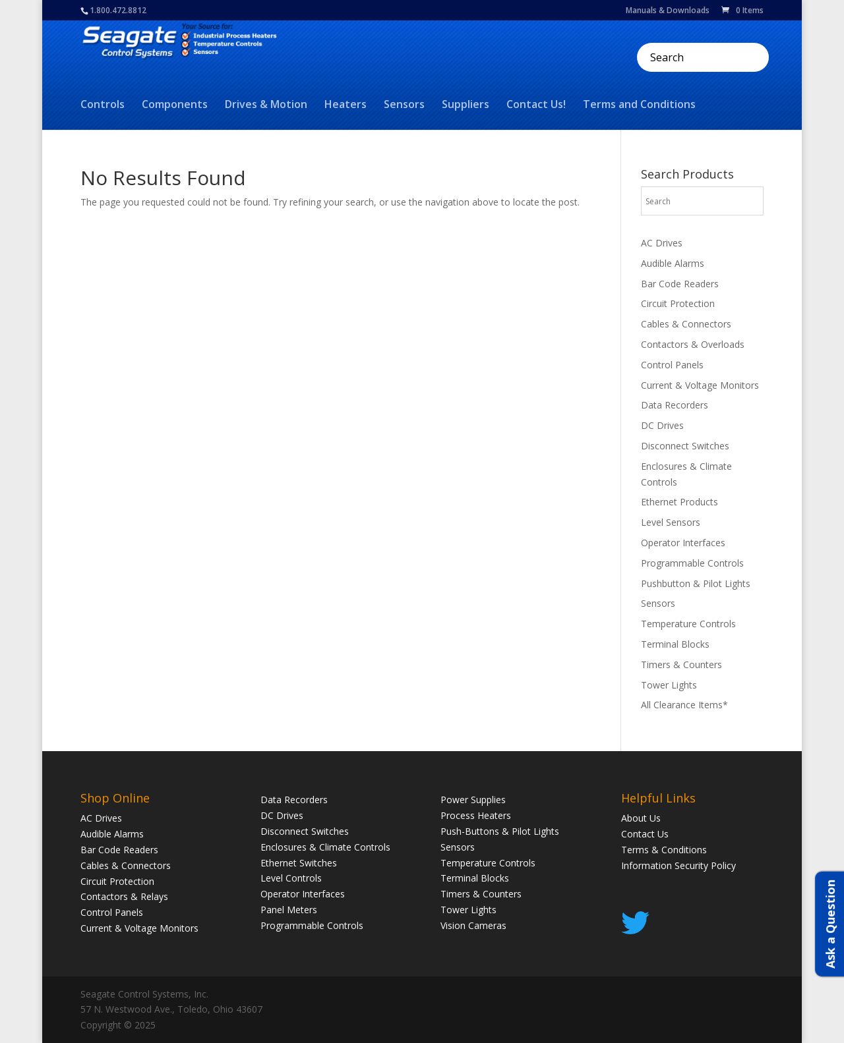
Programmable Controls (692, 563)
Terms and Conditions (639, 105)
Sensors (404, 105)
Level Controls (291, 878)
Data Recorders (674, 405)
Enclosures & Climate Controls (325, 847)
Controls (102, 105)
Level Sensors (670, 522)
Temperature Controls (688, 623)
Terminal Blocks (675, 644)
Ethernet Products (679, 501)
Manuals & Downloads (667, 11)
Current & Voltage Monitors (700, 385)
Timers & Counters (681, 664)
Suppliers (465, 105)
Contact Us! (536, 105)
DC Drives (662, 425)
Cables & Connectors (686, 324)
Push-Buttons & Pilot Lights (499, 831)
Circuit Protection (678, 303)
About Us (641, 818)
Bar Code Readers (680, 283)
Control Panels (672, 364)
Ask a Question (830, 924)
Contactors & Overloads (692, 344)
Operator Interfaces (683, 542)
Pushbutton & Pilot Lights (695, 583)
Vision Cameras (473, 925)
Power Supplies (473, 799)
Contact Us (645, 834)
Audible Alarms (672, 263)
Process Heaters (475, 815)
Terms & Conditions (664, 849)
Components (175, 105)
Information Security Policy (678, 865)
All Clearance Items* (684, 704)
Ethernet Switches (298, 863)
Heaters (345, 105)
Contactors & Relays (124, 896)
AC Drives (661, 243)
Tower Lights (669, 685)
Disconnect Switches (685, 445)
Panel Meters (288, 909)
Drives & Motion (266, 105)
